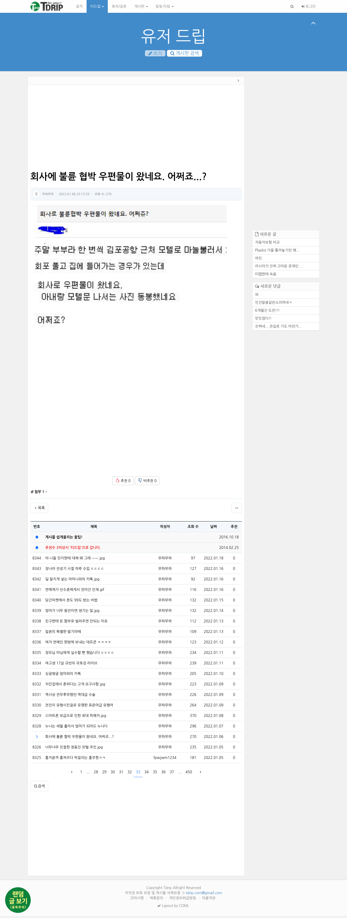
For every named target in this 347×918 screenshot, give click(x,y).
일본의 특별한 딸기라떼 (63, 633)
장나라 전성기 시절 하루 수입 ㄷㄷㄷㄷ (74, 570)
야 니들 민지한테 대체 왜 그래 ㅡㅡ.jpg (75, 560)
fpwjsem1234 (164, 759)
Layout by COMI (172, 908)
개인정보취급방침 (183, 900)
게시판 (141, 6)
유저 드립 (173, 36)
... (88, 774)
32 (130, 774)
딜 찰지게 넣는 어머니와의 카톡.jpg (72, 581)
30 (113, 774)
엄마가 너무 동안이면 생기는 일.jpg (72, 612)
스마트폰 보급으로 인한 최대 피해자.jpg (75, 717)
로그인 (308, 6)
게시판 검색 (184, 53)
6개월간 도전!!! (267, 312)
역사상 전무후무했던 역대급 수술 (70, 696)
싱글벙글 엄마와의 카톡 (63, 675)
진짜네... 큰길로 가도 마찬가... (278, 328)
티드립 (97, 6)
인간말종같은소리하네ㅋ (273, 304)
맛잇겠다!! (263, 320)
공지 (79, 6)
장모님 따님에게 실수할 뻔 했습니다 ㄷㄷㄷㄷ (79, 654)
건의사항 (137, 900)
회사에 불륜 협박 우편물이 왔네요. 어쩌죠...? (79, 738)
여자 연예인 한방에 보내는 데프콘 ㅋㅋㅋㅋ (78, 644)
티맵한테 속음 (265, 276)
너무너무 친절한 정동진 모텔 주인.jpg (74, 749)
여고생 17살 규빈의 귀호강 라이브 (71, 665)
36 (163, 774)
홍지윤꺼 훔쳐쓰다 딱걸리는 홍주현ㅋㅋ (75, 759)
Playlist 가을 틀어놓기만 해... (277, 252)
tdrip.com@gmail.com (204, 895)
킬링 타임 (165, 6)
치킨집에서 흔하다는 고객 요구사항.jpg (75, 686)
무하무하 (48, 195)
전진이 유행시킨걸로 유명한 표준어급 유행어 (79, 707)
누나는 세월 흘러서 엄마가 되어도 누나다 (76, 728)
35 (155, 774)
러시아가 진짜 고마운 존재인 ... (279, 268)
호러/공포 (119, 6)
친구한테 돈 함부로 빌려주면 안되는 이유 (76, 623)
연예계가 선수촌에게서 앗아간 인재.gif (74, 591)
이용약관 (208, 900)
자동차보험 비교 (267, 244)
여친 (258, 260)
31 (121, 774)
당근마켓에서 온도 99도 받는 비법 (71, 602)
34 (146, 774)
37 (172, 774)
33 (138, 774)
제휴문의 (157, 900)
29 (104, 774)
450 (188, 774)
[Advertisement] (136, 130)
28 (96, 774)
